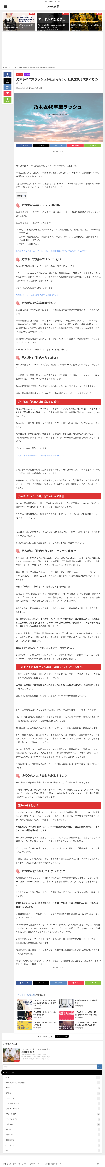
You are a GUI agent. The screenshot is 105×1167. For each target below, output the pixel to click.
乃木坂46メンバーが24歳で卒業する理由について (38, 295)
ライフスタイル (53, 1119)
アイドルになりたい (53, 1103)
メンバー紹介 (53, 1098)
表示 (23, 196)
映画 (52, 1150)
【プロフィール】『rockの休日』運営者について (45, 1164)
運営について (53, 1135)
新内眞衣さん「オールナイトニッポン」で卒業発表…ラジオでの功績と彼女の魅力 (53, 251)
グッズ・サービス (53, 1109)
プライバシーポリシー (20, 1164)
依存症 (53, 1129)
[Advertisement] (52, 50)
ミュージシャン (52, 1145)
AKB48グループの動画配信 (53, 1083)
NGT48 (53, 1088)
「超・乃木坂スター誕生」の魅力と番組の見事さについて (42, 456)
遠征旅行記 (53, 1140)
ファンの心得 (53, 1114)
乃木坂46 (28, 74)
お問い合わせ (7, 1164)
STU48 (53, 1093)
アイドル (20, 74)
